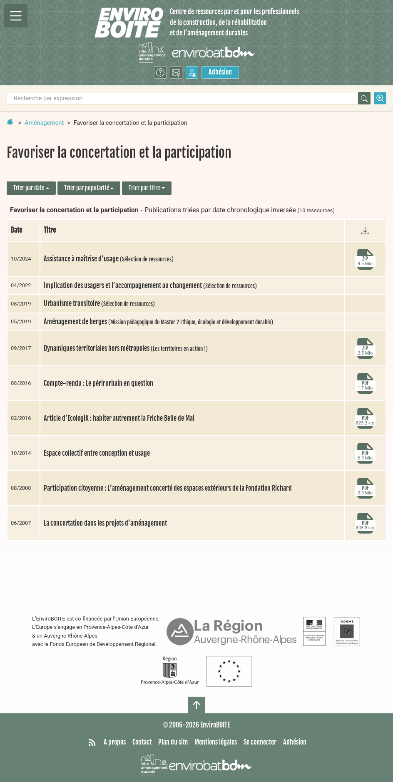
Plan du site (173, 742)
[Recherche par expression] (182, 98)
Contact (142, 742)
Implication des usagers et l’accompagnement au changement (150, 285)
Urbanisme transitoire (99, 303)
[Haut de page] (196, 705)
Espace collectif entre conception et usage (97, 453)
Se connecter (260, 742)
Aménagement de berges (158, 322)
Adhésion (220, 72)
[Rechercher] (364, 98)
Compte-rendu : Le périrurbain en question (98, 383)
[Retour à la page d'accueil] (10, 121)
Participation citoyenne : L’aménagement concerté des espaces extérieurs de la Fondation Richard (168, 488)
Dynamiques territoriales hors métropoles (126, 348)
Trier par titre (144, 188)
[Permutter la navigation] (15, 15)
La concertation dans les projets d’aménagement (105, 523)
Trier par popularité (86, 188)
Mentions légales (215, 742)
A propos (115, 742)
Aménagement (44, 123)
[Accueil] (129, 22)
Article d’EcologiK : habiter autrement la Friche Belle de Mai (119, 418)
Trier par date (28, 188)
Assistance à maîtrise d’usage (109, 259)
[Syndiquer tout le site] (92, 742)
